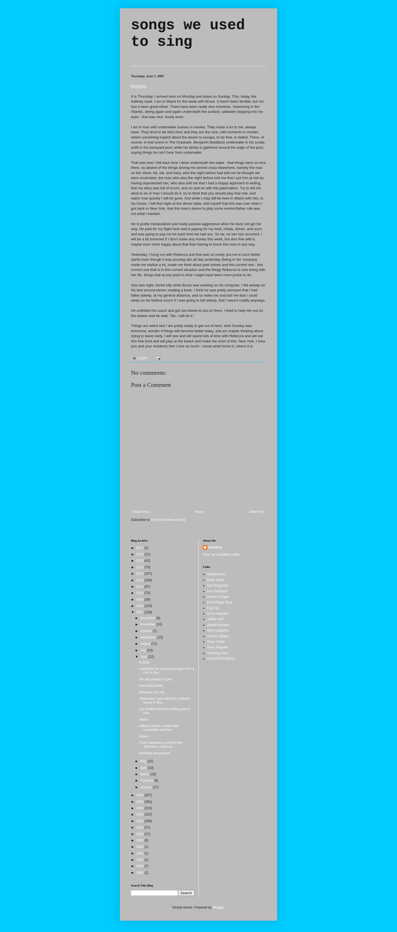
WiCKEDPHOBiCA (221, 659)
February (147, 780)
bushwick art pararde (154, 753)
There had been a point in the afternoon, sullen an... (161, 745)
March (145, 774)
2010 (140, 593)
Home (199, 512)
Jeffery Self (215, 619)
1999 (140, 840)
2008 (140, 606)
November (148, 624)
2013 (140, 574)
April (143, 768)
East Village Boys (220, 602)
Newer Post (140, 512)
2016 (140, 554)
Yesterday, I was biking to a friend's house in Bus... (165, 700)
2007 (140, 612)
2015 (140, 561)
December (148, 618)
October (146, 631)
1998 (140, 847)
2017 (140, 548)
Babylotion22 (216, 574)
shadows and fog (151, 692)
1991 (140, 853)
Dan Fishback (217, 591)
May (143, 761)
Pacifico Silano (218, 636)
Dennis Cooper (218, 597)
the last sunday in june (155, 679)
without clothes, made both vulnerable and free (159, 728)
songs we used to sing (188, 33)
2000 (140, 834)
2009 (140, 599)
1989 (140, 866)
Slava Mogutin (217, 647)
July (143, 650)
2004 (140, 808)
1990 (140, 860)
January (146, 787)
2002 (140, 821)
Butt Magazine (217, 585)
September (148, 637)
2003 (140, 814)
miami (138, 85)
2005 (140, 802)
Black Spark (216, 580)
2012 (140, 580)
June (144, 657)
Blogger (218, 907)
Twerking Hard (217, 653)
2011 (140, 587)
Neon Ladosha (218, 630)
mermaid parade (151, 686)
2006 (140, 795)
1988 (140, 873)
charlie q (215, 547)
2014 (140, 567)
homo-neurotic (217, 614)
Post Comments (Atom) (168, 520)
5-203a (144, 662)
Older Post (257, 512)
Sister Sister (216, 642)
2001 (140, 827)
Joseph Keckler (218, 625)
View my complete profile (221, 554)
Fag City (213, 608)
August (145, 644)
